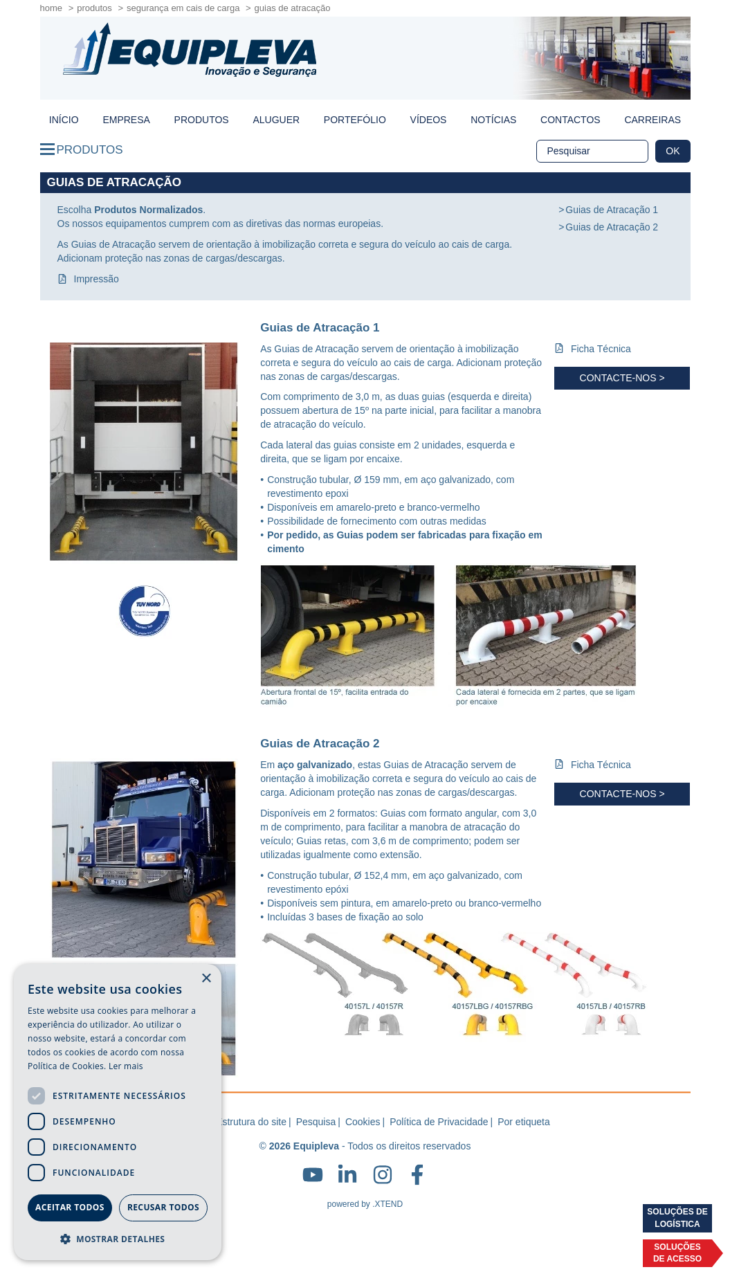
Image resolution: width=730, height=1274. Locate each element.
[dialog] (117, 1112)
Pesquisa (316, 1121)
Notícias (493, 119)
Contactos (570, 119)
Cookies (363, 1121)
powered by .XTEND (365, 1203)
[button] (118, 1238)
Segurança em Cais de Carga (183, 8)
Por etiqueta (524, 1121)
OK (672, 150)
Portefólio (355, 119)
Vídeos (428, 119)
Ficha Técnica (601, 348)
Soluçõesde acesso (677, 1253)
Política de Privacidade (439, 1121)
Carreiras (652, 119)
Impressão (96, 278)
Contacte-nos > (622, 377)
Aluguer (276, 119)
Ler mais (126, 1066)
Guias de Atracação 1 (611, 209)
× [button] (206, 979)
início (64, 119)
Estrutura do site (251, 1121)
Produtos (94, 8)
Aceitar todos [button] (69, 1207)
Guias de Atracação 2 (611, 227)
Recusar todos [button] (163, 1207)
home (51, 8)
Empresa (125, 119)
